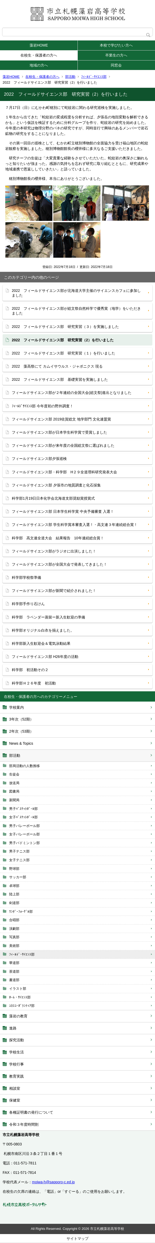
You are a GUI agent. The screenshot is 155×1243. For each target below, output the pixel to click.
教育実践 (16, 1076)
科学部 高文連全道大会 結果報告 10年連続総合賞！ (58, 538)
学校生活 (16, 1052)
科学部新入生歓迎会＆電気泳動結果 (41, 643)
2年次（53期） (21, 731)
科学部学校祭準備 (26, 577)
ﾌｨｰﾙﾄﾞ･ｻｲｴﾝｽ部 (94, 77)
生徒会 (14, 774)
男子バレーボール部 (24, 826)
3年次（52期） (21, 719)
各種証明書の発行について (31, 1112)
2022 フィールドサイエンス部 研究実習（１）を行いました (63, 353)
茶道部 (14, 971)
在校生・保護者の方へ (38, 55)
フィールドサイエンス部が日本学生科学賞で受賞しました (59, 432)
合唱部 (14, 920)
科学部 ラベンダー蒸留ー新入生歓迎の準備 (48, 617)
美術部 (14, 946)
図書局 (14, 791)
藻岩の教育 (18, 1016)
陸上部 (14, 894)
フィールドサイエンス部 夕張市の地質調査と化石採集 (56, 485)
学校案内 (16, 707)
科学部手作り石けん (28, 604)
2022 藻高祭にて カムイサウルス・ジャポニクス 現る (57, 366)
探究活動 (16, 1040)
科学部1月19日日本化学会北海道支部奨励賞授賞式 (53, 498)
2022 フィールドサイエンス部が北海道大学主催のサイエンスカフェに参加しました (76, 292)
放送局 (14, 783)
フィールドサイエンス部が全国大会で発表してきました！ (59, 564)
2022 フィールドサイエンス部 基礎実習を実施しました (60, 379)
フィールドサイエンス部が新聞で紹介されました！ (54, 590)
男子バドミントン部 (24, 843)
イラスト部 (17, 989)
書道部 (14, 980)
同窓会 (116, 65)
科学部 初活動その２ (30, 670)
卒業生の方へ (116, 55)
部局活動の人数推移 (24, 766)
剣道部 (14, 903)
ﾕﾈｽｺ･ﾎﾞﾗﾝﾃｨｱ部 (22, 1006)
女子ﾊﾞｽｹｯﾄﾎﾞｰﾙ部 (23, 817)
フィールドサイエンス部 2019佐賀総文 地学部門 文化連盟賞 (61, 419)
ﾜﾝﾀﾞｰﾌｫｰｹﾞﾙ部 (21, 912)
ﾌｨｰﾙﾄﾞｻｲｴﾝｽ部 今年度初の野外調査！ (42, 406)
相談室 (14, 1088)
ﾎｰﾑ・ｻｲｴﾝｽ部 (20, 997)
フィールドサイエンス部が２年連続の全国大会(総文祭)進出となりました (71, 392)
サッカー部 (17, 877)
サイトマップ (77, 1238)
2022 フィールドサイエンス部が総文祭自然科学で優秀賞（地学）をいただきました (76, 310)
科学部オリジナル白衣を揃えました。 (43, 630)
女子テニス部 (19, 860)
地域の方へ (39, 65)
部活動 (70, 77)
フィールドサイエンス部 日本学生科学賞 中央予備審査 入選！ (63, 511)
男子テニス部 (19, 851)
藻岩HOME (39, 45)
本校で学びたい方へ (116, 45)
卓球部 (14, 886)
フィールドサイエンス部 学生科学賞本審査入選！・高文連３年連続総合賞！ (74, 524)
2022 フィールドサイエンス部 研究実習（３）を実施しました (65, 326)
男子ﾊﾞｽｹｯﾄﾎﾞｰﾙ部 (23, 809)
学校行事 (16, 1064)
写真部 (14, 937)
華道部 (14, 963)
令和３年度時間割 (23, 1124)
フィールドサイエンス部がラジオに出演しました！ (54, 551)
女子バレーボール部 (24, 834)
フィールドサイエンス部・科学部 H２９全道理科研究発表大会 (64, 472)
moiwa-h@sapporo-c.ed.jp (53, 1182)
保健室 (14, 1100)
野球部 (14, 869)
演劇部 (14, 929)
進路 (12, 1028)
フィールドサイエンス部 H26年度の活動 (45, 657)
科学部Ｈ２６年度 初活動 (34, 683)
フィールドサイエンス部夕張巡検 (39, 458)
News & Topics (21, 743)
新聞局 (14, 800)
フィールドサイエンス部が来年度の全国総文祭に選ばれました (63, 445)
